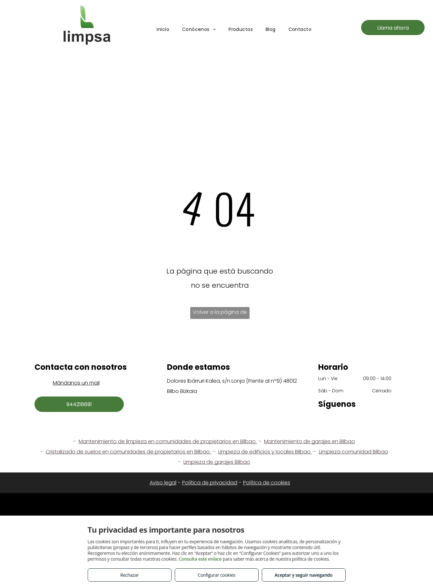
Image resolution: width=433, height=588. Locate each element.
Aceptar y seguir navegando (303, 575)
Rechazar (129, 575)
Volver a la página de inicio (220, 313)
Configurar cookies (216, 575)
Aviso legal (163, 482)
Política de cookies (266, 482)
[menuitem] (163, 29)
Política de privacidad (209, 482)
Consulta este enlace (200, 559)
